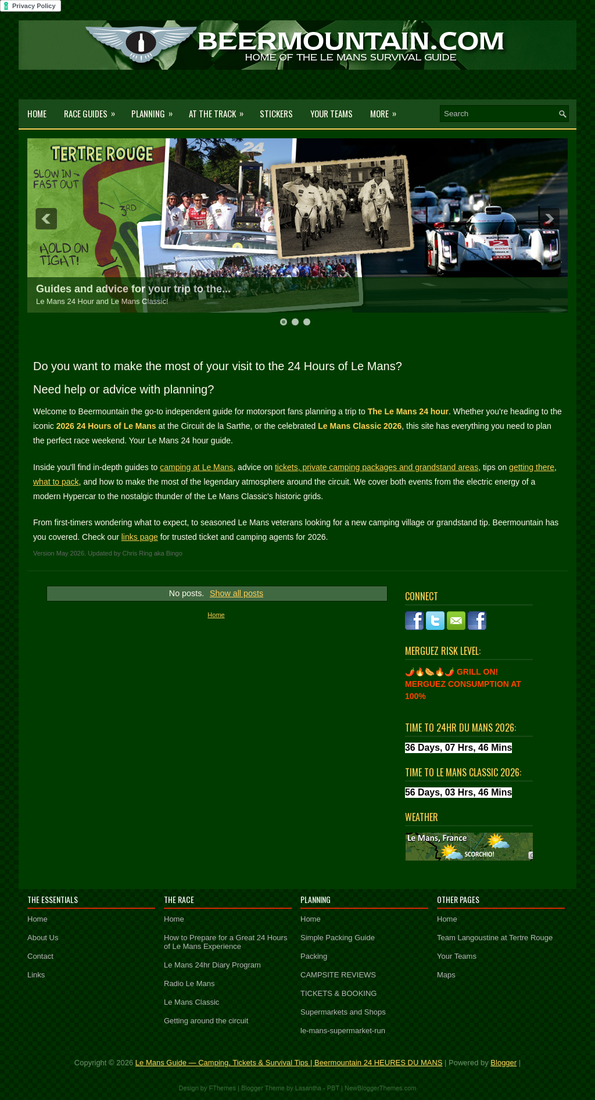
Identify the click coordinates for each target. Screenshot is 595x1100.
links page (139, 537)
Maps (446, 974)
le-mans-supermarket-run (342, 1030)
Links (36, 974)
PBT (333, 1087)
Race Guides (93, 109)
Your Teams (331, 113)
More (387, 109)
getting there (531, 467)
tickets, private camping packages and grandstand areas (376, 467)
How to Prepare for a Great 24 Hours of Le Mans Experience (225, 942)
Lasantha (308, 1087)
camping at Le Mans (196, 467)
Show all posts (236, 593)
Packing (313, 956)
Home (36, 113)
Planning (155, 109)
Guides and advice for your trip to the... (133, 289)
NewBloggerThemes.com (381, 1087)
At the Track (220, 109)
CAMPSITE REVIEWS (338, 974)
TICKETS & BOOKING (338, 993)
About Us (42, 937)
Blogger (503, 1062)
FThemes (222, 1087)
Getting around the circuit (206, 1020)
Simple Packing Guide (337, 937)
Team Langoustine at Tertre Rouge (495, 937)
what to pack (56, 481)
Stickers (276, 113)
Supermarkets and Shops (343, 1012)
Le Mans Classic (191, 1002)
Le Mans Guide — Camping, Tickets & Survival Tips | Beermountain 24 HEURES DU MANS (289, 1062)
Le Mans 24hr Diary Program (212, 965)
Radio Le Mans (189, 983)
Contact (40, 956)
